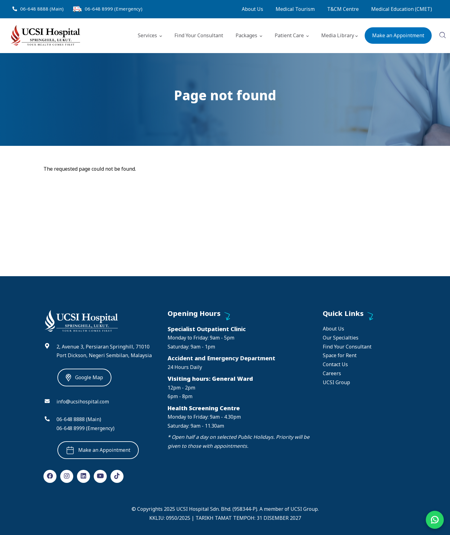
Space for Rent (340, 355)
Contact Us (335, 364)
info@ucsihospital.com (82, 401)
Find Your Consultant (198, 35)
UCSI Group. (304, 509)
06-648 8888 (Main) (42, 9)
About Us (252, 9)
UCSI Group (336, 382)
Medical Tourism (295, 9)
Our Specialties (340, 337)
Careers (332, 373)
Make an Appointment (398, 35)
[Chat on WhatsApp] (435, 520)
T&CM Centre (343, 9)
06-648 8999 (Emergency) (113, 9)
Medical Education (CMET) (401, 9)
